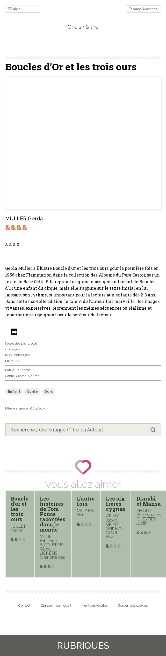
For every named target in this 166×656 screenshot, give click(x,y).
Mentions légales (94, 605)
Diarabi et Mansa (148, 501)
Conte (32, 391)
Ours (48, 391)
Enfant (14, 391)
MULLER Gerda (24, 218)
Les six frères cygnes (115, 503)
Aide (14, 9)
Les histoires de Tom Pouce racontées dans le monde (53, 514)
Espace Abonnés (143, 9)
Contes (21, 376)
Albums (33, 376)
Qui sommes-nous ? (56, 605)
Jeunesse (23, 370)
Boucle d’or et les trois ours (19, 509)
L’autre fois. (86, 501)
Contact (24, 605)
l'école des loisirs (17, 343)
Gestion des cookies (133, 605)
